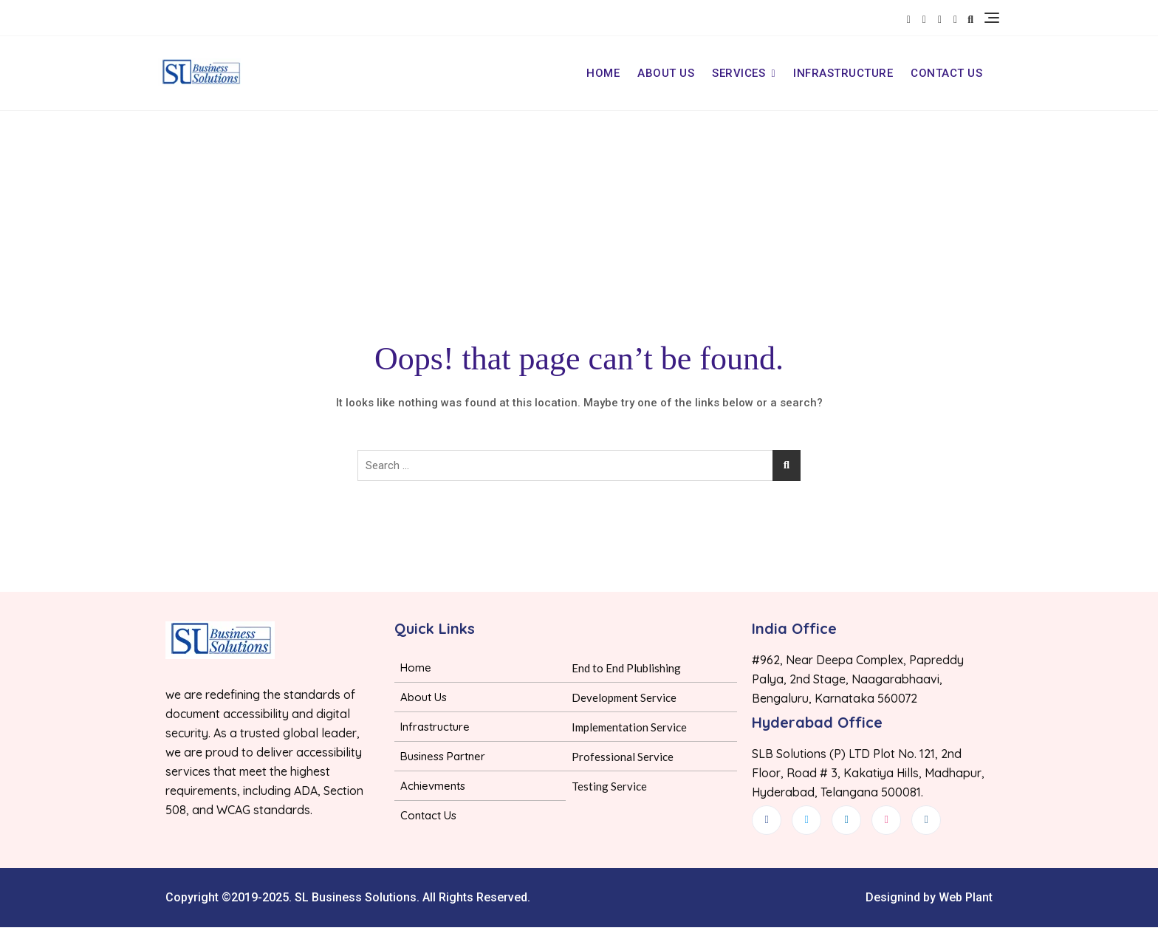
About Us (665, 73)
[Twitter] (806, 820)
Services (738, 73)
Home (603, 73)
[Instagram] (926, 820)
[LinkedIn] (846, 820)
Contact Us (946, 73)
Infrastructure (843, 73)
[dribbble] (886, 820)
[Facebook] (766, 820)
